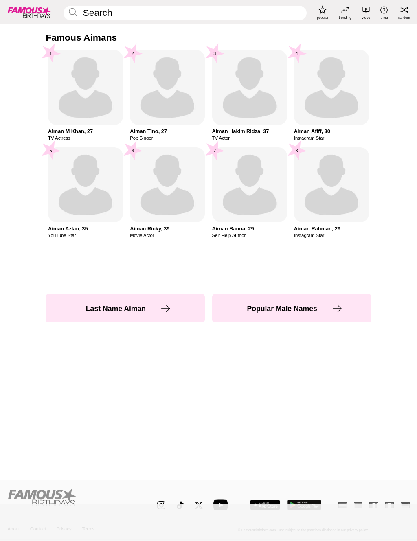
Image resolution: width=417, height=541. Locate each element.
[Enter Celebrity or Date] (185, 13)
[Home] (70, 500)
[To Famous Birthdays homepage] (29, 12)
